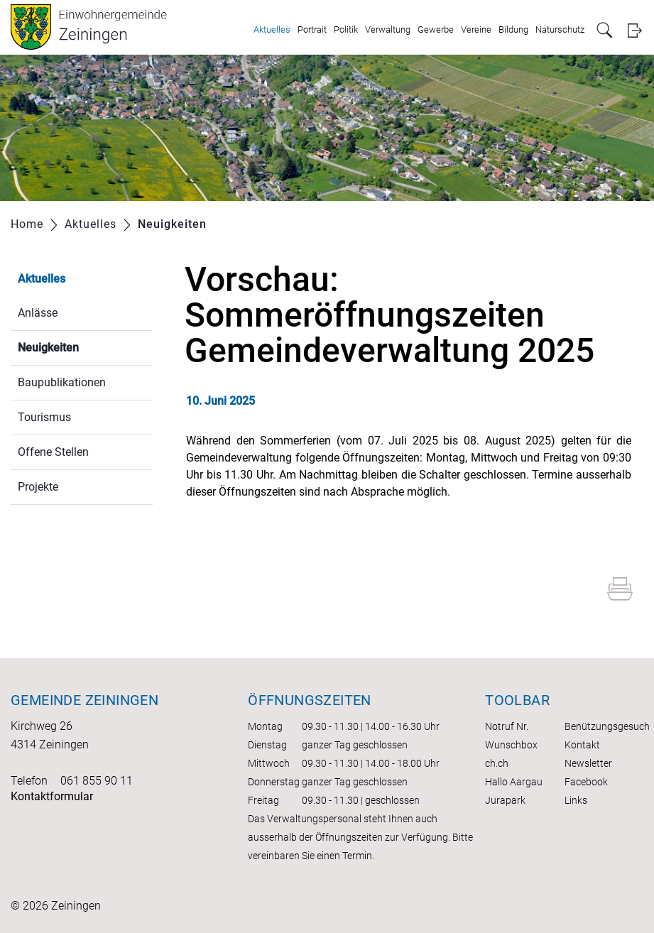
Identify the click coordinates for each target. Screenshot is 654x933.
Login (634, 30)
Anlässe (38, 313)
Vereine (476, 29)
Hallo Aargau (514, 781)
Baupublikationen (62, 382)
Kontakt (582, 745)
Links (576, 800)
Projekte (38, 486)
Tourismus (44, 417)
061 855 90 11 (96, 780)
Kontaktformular (52, 796)
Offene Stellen (53, 452)
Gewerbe (436, 29)
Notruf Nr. (506, 726)
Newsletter (588, 763)
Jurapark (505, 800)
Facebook (586, 781)
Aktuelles (272, 29)
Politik (346, 29)
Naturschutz (559, 29)
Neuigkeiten (82, 346)
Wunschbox (511, 745)
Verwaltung (387, 29)
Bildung (513, 29)
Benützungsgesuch (607, 726)
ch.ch (496, 763)
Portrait (312, 29)
